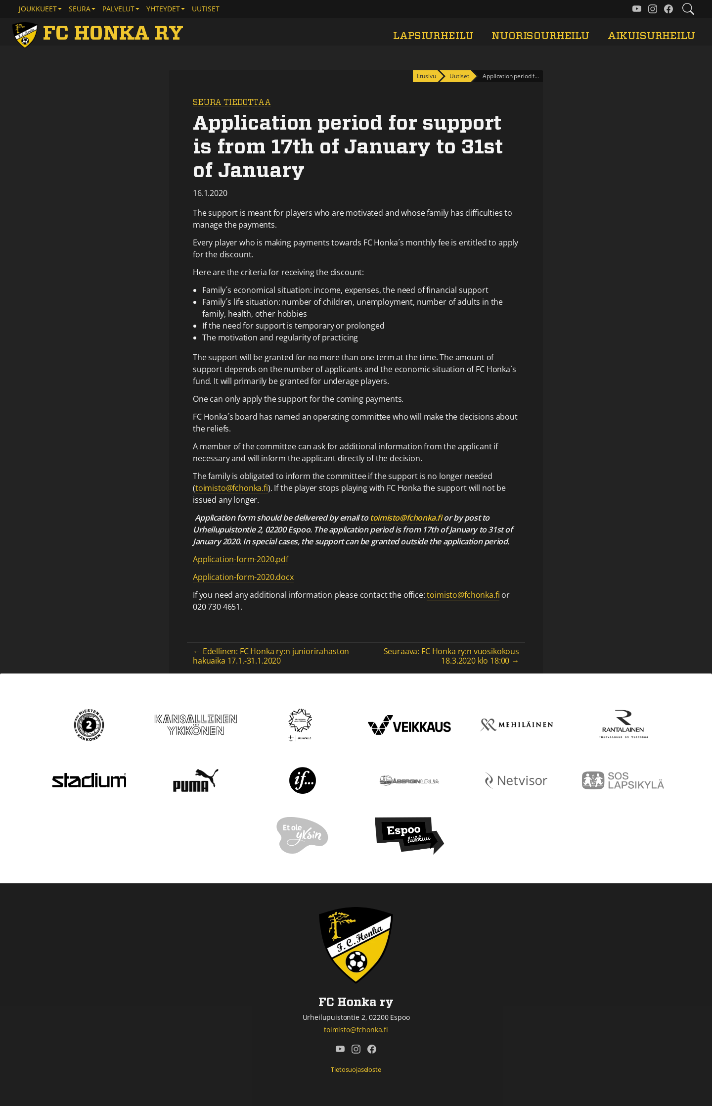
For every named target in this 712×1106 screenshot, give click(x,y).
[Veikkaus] (409, 724)
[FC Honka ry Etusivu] (99, 34)
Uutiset (206, 8)
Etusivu (426, 76)
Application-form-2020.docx (243, 577)
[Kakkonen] (89, 724)
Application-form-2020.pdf (240, 559)
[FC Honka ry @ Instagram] (653, 9)
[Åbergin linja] (409, 779)
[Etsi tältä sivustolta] (688, 9)
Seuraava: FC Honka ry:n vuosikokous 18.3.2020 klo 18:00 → (451, 656)
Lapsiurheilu (433, 36)
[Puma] (196, 779)
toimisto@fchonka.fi (231, 487)
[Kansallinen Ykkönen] (195, 724)
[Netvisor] (516, 779)
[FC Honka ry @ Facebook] (668, 9)
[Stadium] (89, 779)
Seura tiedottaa (232, 102)
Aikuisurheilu (651, 36)
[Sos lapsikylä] (623, 779)
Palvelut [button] (118, 8)
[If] (303, 779)
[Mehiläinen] (516, 724)
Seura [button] (79, 8)
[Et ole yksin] (302, 834)
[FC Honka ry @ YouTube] (637, 9)
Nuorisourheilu (540, 36)
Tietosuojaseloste (356, 1069)
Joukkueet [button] (38, 8)
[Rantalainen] (623, 724)
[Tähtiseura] (302, 724)
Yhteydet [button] (163, 8)
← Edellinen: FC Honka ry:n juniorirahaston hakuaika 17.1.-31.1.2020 (271, 656)
